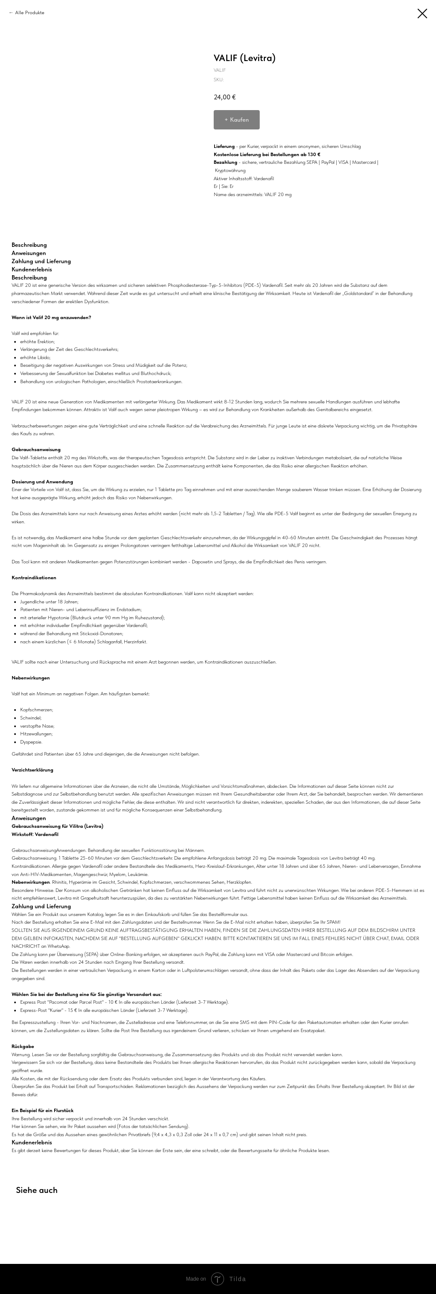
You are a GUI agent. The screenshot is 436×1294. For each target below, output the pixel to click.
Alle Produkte (29, 12)
